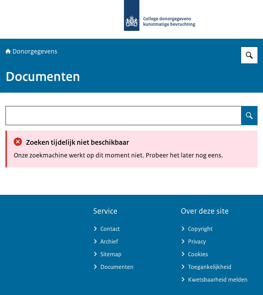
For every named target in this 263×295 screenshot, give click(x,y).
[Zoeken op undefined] (249, 115)
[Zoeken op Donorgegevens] (249, 55)
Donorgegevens (31, 51)
